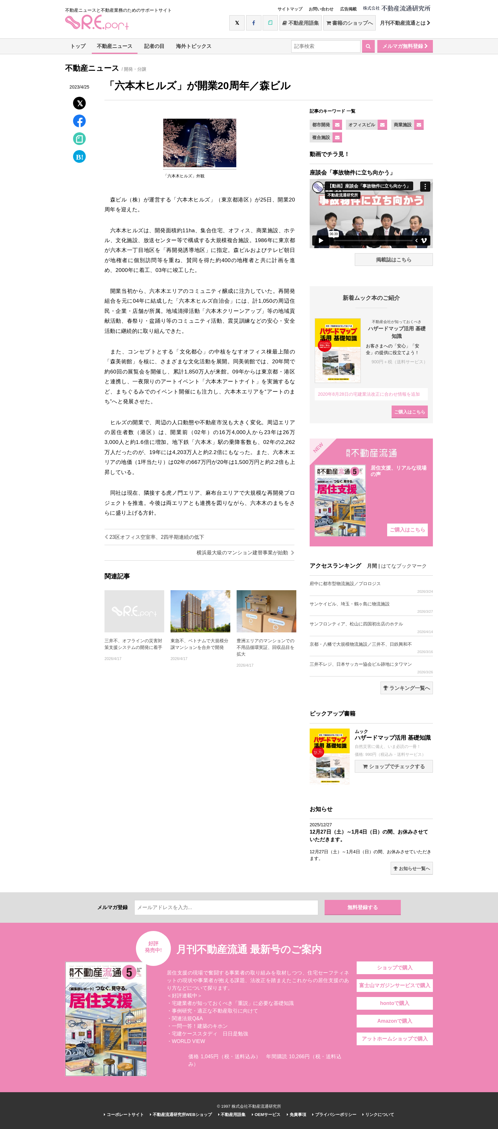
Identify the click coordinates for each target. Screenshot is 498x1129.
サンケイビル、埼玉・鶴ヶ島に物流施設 (371, 607)
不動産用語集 (300, 23)
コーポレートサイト (124, 1114)
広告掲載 (348, 9)
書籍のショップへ (349, 23)
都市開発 (321, 124)
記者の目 (154, 46)
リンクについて (378, 1114)
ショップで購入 (395, 967)
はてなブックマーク (404, 566)
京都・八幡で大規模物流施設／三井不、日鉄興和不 (371, 648)
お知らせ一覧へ (412, 868)
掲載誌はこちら (394, 259)
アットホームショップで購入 (395, 1038)
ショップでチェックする (394, 766)
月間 (372, 566)
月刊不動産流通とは (405, 23)
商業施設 (403, 124)
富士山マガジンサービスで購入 (394, 985)
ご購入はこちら (409, 411)
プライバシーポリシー (334, 1114)
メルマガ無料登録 (405, 46)
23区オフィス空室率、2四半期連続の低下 (154, 537)
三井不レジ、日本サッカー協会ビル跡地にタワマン (371, 668)
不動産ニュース (114, 46)
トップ (77, 46)
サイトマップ (290, 9)
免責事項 (296, 1114)
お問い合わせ (321, 9)
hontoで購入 (394, 1003)
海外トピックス (194, 46)
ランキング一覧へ (406, 688)
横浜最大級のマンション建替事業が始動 (245, 552)
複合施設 (321, 137)
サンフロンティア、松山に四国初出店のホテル (371, 627)
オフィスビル (361, 124)
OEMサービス (266, 1114)
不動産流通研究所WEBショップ (181, 1114)
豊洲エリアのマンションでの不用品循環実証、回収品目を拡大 (265, 647)
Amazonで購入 (394, 1021)
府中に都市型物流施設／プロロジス (371, 587)
